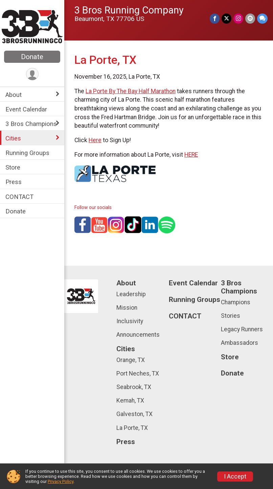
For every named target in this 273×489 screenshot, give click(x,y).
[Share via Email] (250, 18)
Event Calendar (26, 109)
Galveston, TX (134, 414)
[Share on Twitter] (226, 18)
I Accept (235, 476)
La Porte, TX (132, 427)
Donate (32, 57)
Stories (230, 315)
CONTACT (19, 196)
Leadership (131, 294)
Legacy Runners (242, 329)
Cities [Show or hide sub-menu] (13, 138)
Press (13, 181)
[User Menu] (32, 74)
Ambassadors (239, 342)
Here (95, 140)
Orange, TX (130, 360)
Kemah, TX (130, 400)
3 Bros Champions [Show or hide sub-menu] (31, 123)
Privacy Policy (60, 481)
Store (12, 167)
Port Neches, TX (137, 373)
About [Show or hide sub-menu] (13, 94)
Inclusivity (129, 321)
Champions (235, 302)
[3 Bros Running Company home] (32, 26)
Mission (126, 307)
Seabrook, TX (133, 387)
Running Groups (27, 152)
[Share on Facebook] (215, 18)
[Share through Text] (262, 18)
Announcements (138, 334)
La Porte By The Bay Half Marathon (131, 91)
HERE (191, 154)
